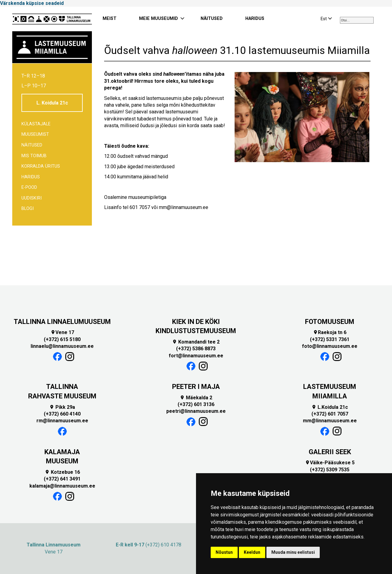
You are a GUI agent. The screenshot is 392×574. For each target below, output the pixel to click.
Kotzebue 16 (62, 472)
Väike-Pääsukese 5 (330, 463)
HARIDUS (254, 18)
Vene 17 (62, 332)
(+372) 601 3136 (196, 404)
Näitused (31, 145)
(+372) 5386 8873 (196, 349)
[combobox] (357, 20)
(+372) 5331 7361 (329, 339)
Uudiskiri (31, 198)
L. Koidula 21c (52, 103)
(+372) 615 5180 (62, 339)
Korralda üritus (40, 166)
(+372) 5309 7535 (329, 470)
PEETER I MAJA (196, 386)
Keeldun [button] (252, 552)
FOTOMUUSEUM (329, 321)
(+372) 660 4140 (62, 414)
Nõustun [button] (224, 552)
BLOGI (27, 208)
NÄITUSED (212, 18)
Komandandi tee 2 (196, 342)
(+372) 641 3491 (62, 479)
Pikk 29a (62, 407)
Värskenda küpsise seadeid (32, 3)
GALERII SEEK (330, 452)
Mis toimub (34, 155)
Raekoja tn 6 (329, 332)
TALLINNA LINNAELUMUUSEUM (62, 321)
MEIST (109, 18)
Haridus (30, 177)
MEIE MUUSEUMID (158, 18)
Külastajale (36, 124)
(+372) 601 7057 (329, 414)
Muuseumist (35, 134)
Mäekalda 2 (196, 398)
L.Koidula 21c (329, 407)
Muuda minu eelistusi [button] (293, 552)
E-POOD (29, 187)
